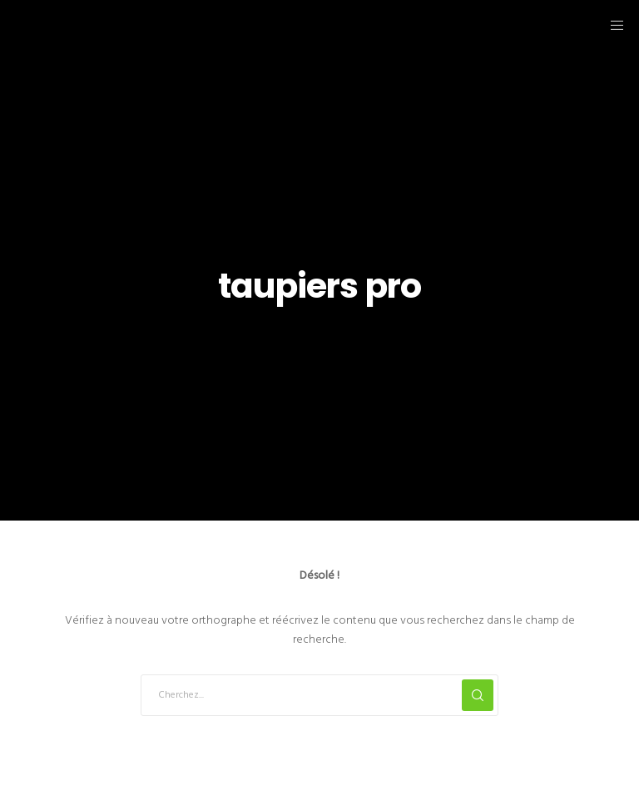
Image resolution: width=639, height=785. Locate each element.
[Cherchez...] (319, 695)
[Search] (477, 695)
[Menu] (612, 25)
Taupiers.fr (99, 24)
